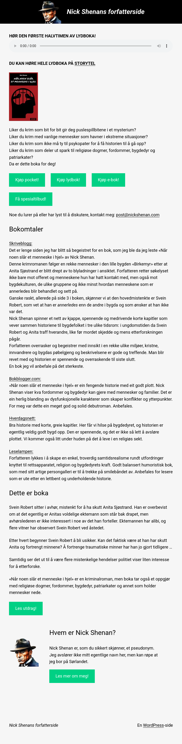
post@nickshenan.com (137, 214)
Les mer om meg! (71, 675)
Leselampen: (21, 451)
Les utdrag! (25, 608)
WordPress (153, 725)
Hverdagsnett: (22, 418)
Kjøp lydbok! (68, 179)
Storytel (84, 63)
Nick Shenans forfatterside (106, 12)
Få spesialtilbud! (30, 198)
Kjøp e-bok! (108, 179)
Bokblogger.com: (25, 378)
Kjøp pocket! (27, 179)
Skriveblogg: (20, 243)
